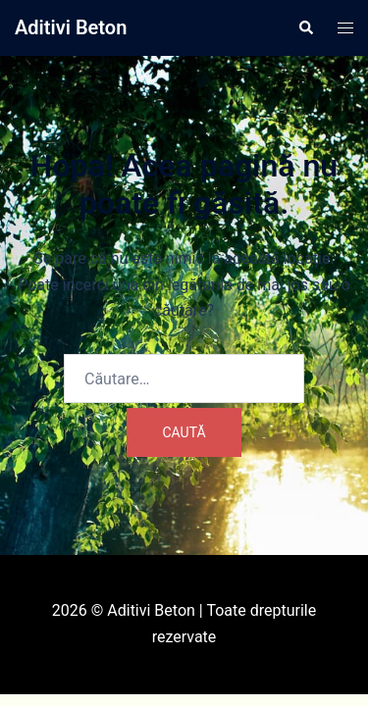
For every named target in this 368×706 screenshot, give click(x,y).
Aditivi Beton (71, 27)
